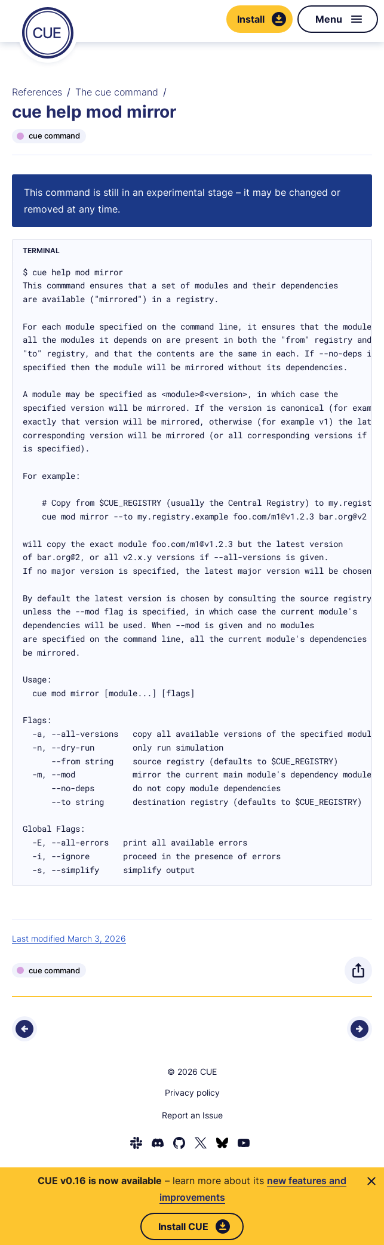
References (37, 92)
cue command (54, 135)
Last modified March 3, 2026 (69, 938)
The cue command (116, 92)
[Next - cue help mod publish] (359, 1028)
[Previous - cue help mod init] (24, 1028)
